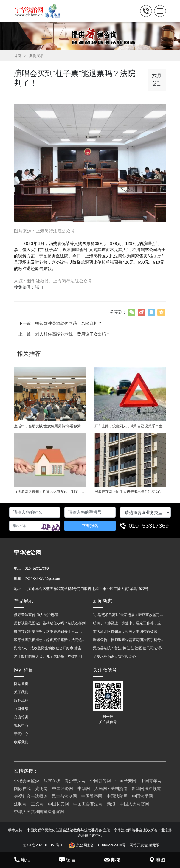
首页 (17, 56)
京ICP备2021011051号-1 (42, 845)
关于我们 (21, 692)
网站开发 (137, 845)
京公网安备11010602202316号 (97, 845)
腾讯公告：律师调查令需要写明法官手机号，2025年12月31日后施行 (129, 640)
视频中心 (21, 725)
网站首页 (21, 684)
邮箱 (112, 859)
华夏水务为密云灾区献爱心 (114, 656)
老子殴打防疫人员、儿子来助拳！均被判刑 (48, 656)
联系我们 (21, 742)
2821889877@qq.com (42, 579)
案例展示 (36, 56)
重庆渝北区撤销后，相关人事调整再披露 (125, 631)
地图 (157, 859)
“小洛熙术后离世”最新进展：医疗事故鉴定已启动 (129, 615)
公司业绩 (21, 709)
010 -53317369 (149, 525)
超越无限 (152, 845)
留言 (67, 859)
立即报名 (90, 525)
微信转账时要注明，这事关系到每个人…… (48, 631)
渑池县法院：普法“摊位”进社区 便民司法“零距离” (129, 648)
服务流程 (21, 700)
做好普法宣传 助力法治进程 (36, 615)
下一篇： (60, 323)
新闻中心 (21, 734)
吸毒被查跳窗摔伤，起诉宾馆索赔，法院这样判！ (50, 640)
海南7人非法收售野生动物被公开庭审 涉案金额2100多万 (50, 648)
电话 (22, 859)
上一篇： (64, 334)
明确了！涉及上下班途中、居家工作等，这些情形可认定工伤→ (129, 623)
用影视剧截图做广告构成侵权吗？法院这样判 (50, 623)
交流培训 (21, 717)
